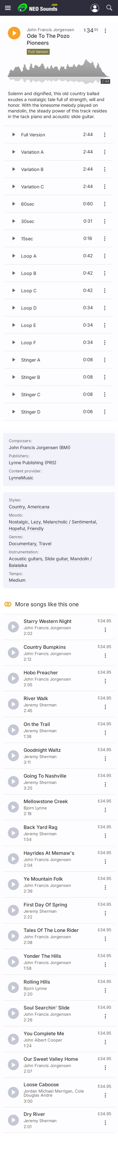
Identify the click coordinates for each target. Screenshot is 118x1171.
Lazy (36, 521)
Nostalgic (18, 521)
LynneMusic (21, 477)
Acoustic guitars (25, 558)
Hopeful (17, 528)
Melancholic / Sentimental (69, 521)
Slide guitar (56, 558)
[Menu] (8, 8)
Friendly (35, 528)
